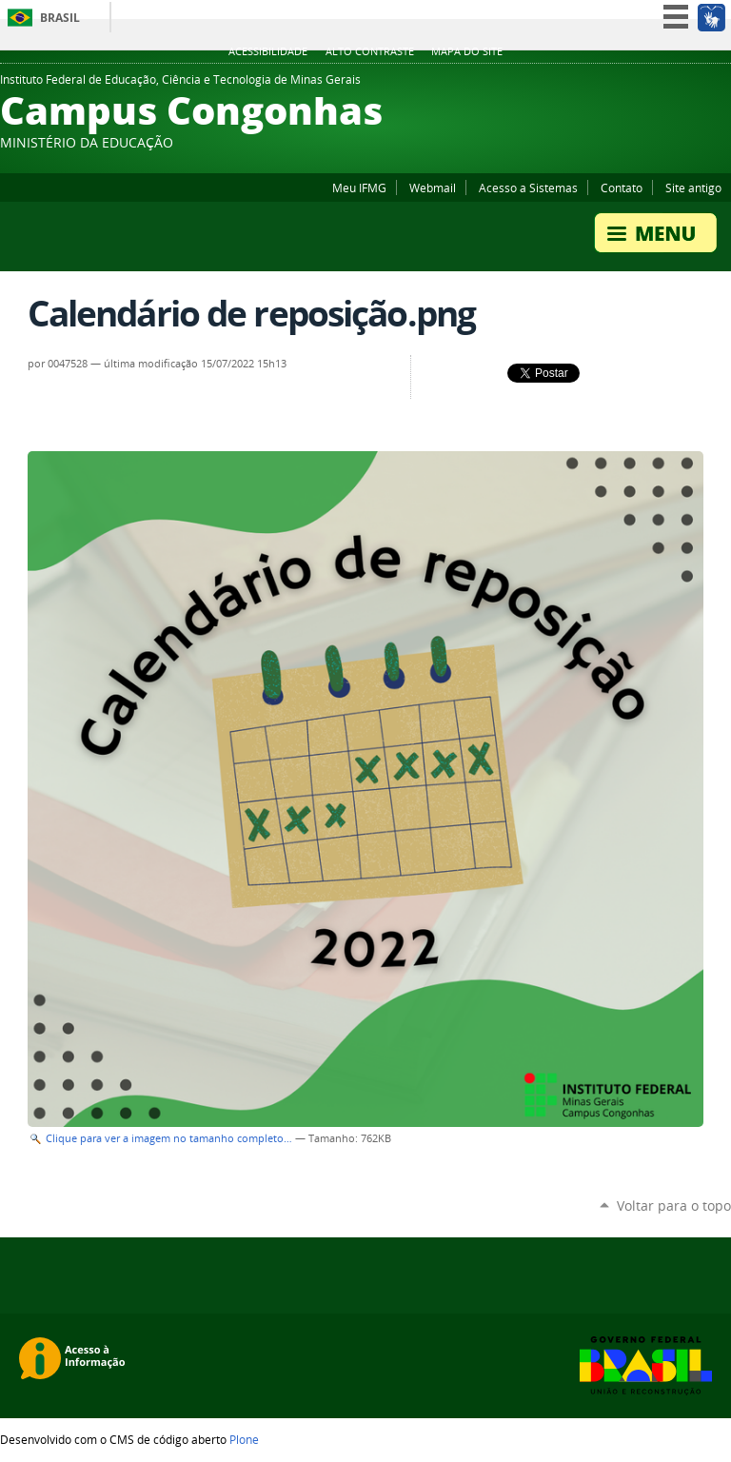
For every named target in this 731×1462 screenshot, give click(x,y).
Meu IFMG (359, 187)
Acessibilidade (267, 51)
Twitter (650, 84)
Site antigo (693, 187)
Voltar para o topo (674, 1205)
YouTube (673, 84)
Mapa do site (467, 51)
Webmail (432, 187)
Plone (244, 1439)
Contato (621, 187)
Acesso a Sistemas (528, 187)
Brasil (60, 18)
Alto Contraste (370, 51)
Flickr (721, 84)
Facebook (697, 84)
